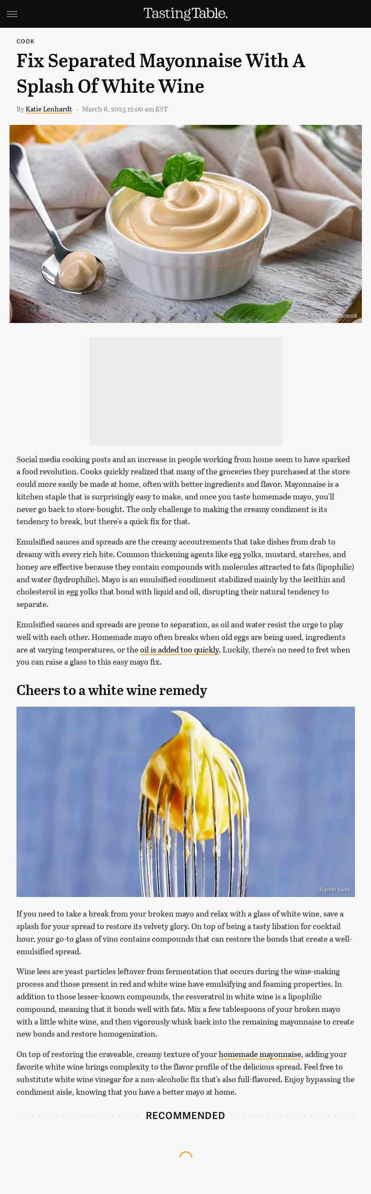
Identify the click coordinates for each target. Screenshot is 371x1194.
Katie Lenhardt (49, 109)
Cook (25, 41)
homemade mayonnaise (260, 1054)
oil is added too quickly (179, 649)
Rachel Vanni (335, 890)
